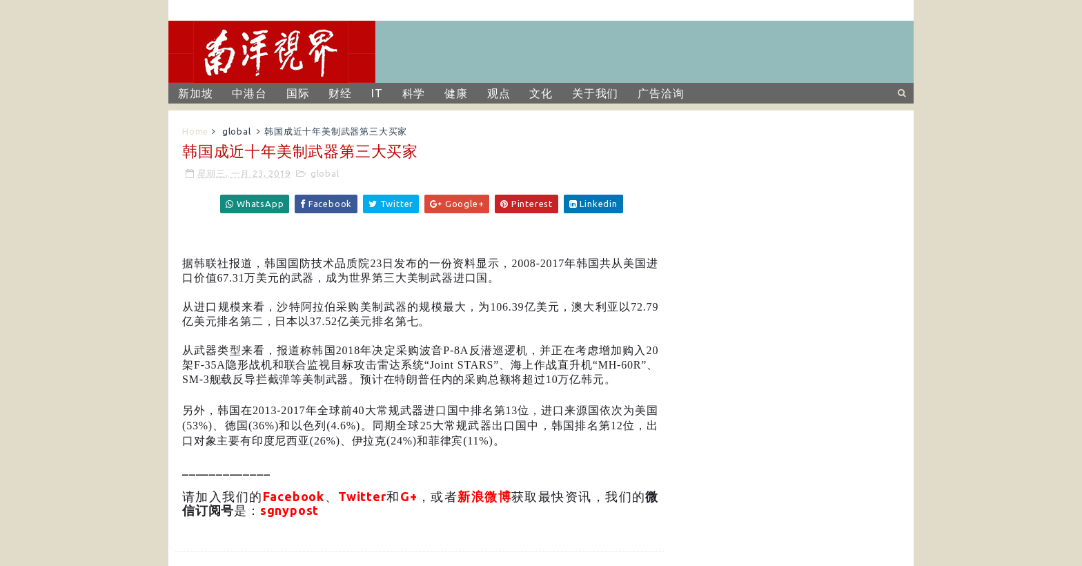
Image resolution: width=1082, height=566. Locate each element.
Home (195, 131)
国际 (298, 93)
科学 (414, 93)
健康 (456, 93)
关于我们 (595, 93)
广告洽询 (661, 93)
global (236, 131)
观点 (499, 93)
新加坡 (195, 93)
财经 (340, 93)
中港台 (249, 93)
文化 (541, 93)
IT (377, 93)
